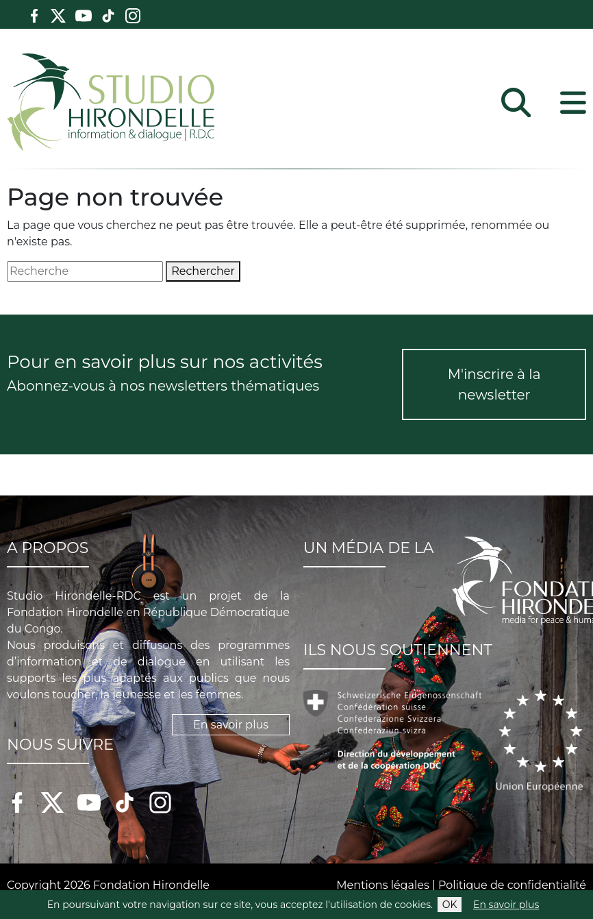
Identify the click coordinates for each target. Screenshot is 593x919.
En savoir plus (506, 904)
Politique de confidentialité (512, 885)
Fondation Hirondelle (151, 885)
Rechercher (203, 271)
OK (449, 904)
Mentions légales (382, 885)
